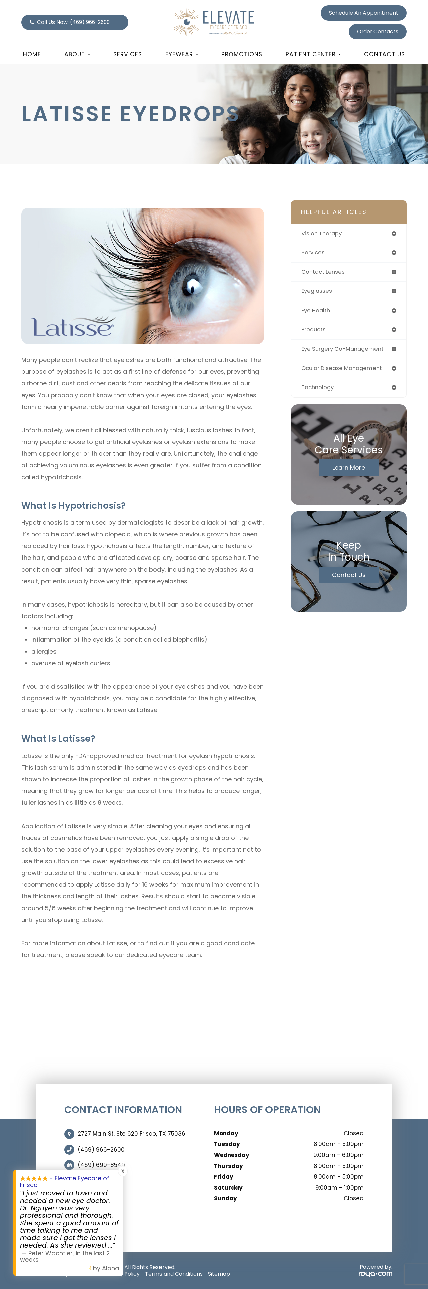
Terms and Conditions (174, 1274)
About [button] (77, 54)
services (313, 253)
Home (32, 54)
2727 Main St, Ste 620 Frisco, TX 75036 (131, 1134)
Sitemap (219, 1274)
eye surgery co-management (345, 351)
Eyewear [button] (181, 54)
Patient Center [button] (313, 54)
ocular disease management (344, 371)
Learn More (348, 470)
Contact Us (384, 54)
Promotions (241, 54)
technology (318, 390)
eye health (316, 312)
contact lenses (324, 273)
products (314, 332)
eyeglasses (317, 292)
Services (127, 54)
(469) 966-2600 (101, 1149)
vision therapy (322, 234)
